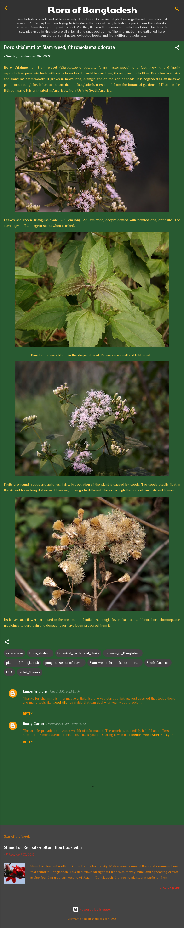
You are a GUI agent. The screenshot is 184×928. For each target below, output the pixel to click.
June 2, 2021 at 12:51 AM (65, 691)
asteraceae (14, 653)
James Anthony (35, 691)
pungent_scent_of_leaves (64, 663)
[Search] (177, 9)
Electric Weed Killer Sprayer (151, 735)
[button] (177, 48)
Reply (28, 714)
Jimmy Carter (33, 724)
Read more (170, 888)
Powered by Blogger (92, 909)
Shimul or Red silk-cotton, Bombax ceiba (43, 847)
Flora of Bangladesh (92, 10)
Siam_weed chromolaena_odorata (115, 663)
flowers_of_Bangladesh (122, 653)
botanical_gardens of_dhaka (78, 653)
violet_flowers (29, 672)
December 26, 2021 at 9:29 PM (66, 724)
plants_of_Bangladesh (22, 663)
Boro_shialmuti (40, 653)
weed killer (60, 702)
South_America (158, 663)
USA (9, 672)
